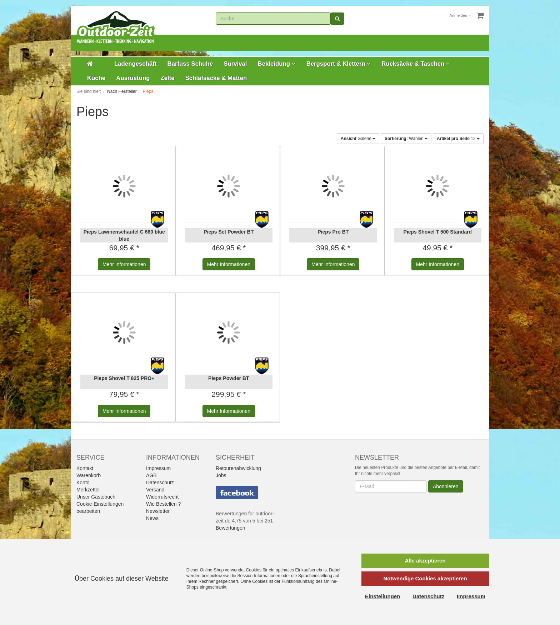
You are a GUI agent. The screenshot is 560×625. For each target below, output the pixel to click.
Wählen (406, 138)
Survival (235, 63)
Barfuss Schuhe (190, 63)
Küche (96, 78)
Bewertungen (230, 528)
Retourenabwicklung (238, 468)
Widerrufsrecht (162, 497)
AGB (151, 475)
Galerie (358, 138)
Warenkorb (88, 475)
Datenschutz (160, 482)
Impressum (158, 468)
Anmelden (460, 15)
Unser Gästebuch (95, 497)
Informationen (124, 264)
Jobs (221, 475)
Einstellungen (382, 596)
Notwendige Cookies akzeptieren (425, 578)
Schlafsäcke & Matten (216, 78)
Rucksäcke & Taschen (415, 63)
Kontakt (84, 468)
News (152, 518)
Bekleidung (277, 63)
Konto (83, 482)
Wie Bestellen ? (163, 504)
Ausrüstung (133, 78)
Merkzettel (88, 489)
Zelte (167, 78)
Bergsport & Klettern (338, 63)
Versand (155, 489)
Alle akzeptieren (425, 561)
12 (458, 138)
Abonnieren (446, 486)
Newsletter (158, 511)
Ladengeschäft (135, 63)
